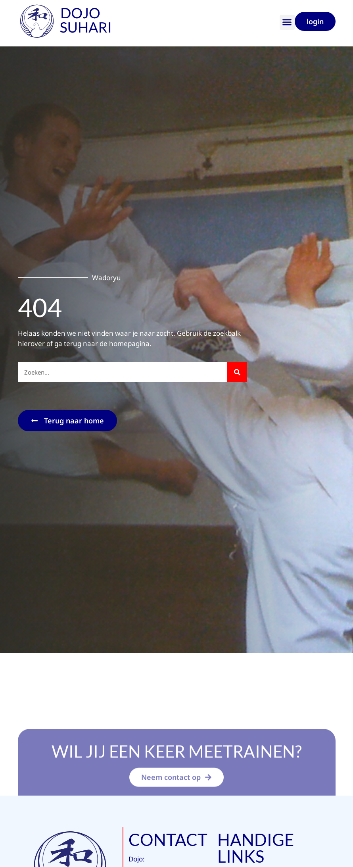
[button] (287, 22)
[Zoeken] (237, 372)
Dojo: (137, 858)
